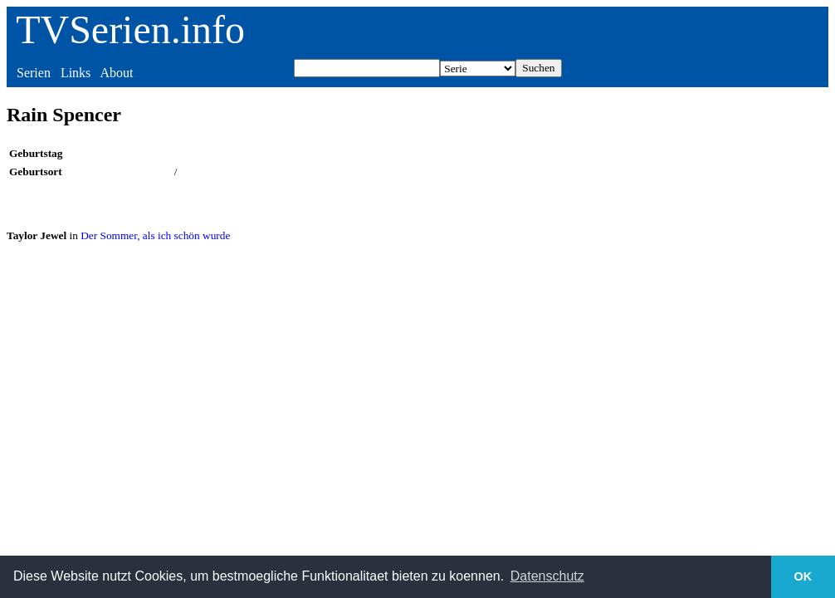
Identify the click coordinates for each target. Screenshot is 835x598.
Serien (34, 73)
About (116, 73)
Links (75, 73)
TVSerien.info (130, 29)
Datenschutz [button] (547, 576)
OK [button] (803, 576)
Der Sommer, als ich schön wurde (155, 235)
